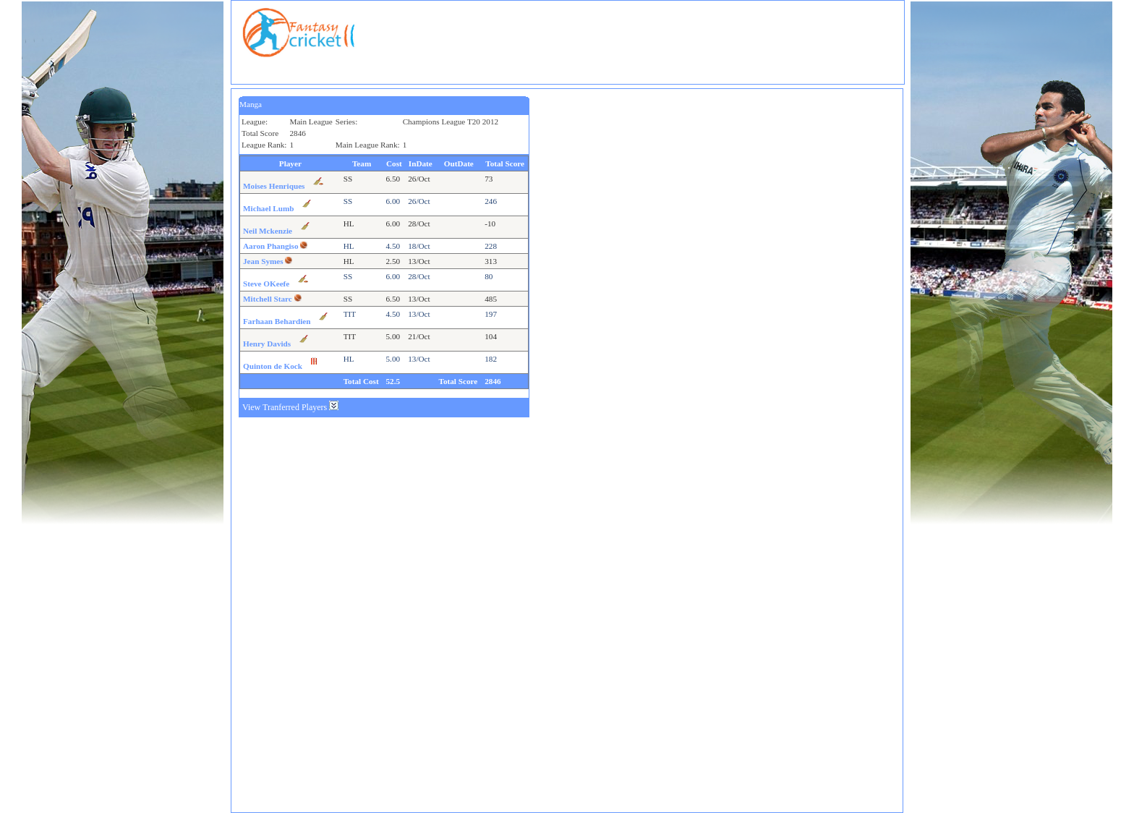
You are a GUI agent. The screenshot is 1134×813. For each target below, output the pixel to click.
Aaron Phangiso (271, 246)
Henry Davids (267, 343)
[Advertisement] (637, 40)
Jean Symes (263, 261)
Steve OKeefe (266, 283)
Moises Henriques (273, 186)
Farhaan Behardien (277, 321)
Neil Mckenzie (267, 230)
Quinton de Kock (272, 366)
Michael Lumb (268, 208)
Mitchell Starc (267, 298)
